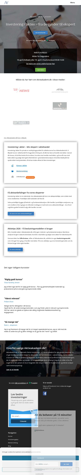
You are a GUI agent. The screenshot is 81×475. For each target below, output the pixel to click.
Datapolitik (11, 462)
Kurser (10, 436)
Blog (9, 446)
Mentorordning (22, 171)
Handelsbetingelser (14, 459)
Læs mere (40, 70)
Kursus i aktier (21, 166)
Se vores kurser (40, 33)
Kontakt (10, 456)
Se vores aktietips (15, 249)
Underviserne (12, 452)
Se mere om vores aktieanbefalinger (21, 213)
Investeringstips (13, 439)
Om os (10, 449)
